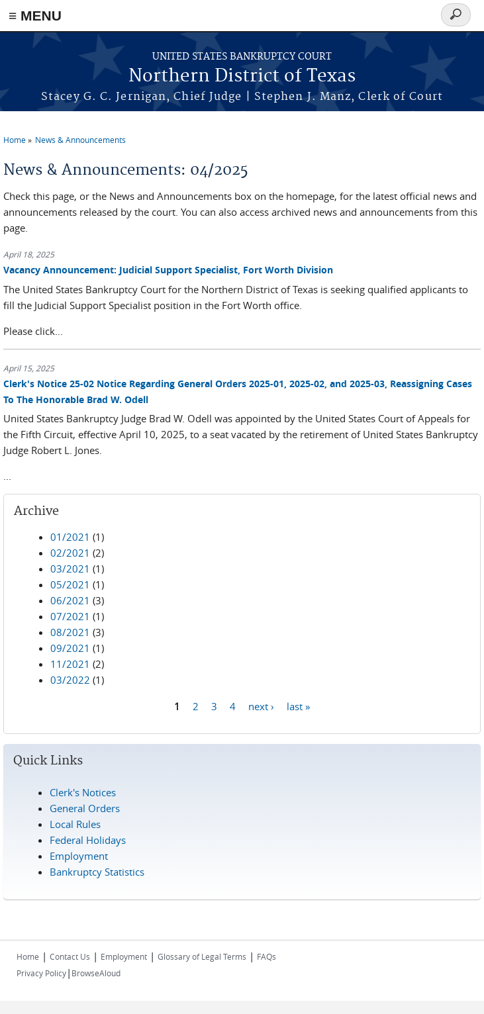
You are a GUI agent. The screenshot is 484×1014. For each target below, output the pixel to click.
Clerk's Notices (83, 792)
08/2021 (70, 632)
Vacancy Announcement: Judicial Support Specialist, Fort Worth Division (168, 269)
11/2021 (70, 663)
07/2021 (70, 616)
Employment (79, 855)
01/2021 (70, 536)
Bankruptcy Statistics (97, 871)
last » (298, 705)
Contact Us (70, 956)
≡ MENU (35, 15)
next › (261, 705)
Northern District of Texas (242, 76)
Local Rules (75, 824)
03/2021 (70, 568)
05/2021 (70, 584)
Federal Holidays (88, 840)
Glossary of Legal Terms (202, 956)
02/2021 (70, 552)
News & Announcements (80, 139)
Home (14, 139)
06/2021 (70, 600)
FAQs (266, 956)
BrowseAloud (96, 973)
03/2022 (70, 679)
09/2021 (70, 648)
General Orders (85, 808)
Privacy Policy (41, 973)
